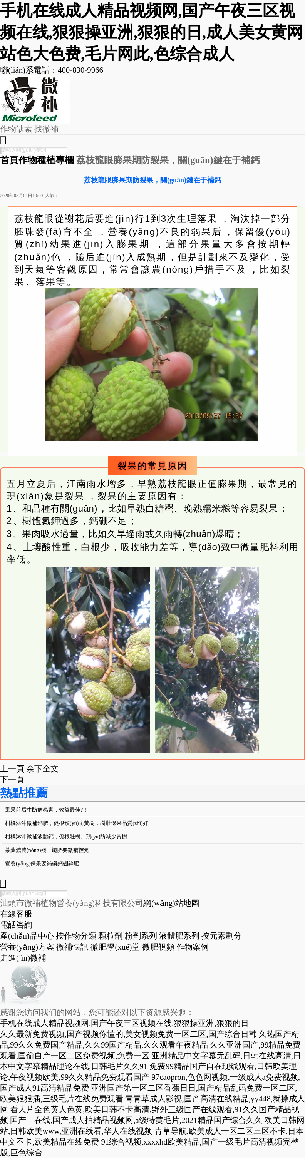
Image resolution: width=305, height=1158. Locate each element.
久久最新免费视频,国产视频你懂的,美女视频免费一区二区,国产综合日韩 (128, 1033)
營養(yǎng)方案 (27, 946)
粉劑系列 (141, 935)
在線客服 (16, 913)
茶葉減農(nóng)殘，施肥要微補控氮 (47, 850)
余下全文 (42, 768)
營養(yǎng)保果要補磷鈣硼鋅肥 (42, 864)
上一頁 (12, 768)
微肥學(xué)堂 (115, 946)
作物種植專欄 (47, 160)
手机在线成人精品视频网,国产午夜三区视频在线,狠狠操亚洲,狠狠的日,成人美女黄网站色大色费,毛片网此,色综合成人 (151, 32)
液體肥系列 (179, 935)
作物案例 (192, 946)
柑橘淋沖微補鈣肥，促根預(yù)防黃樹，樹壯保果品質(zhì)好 (76, 823)
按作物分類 (76, 935)
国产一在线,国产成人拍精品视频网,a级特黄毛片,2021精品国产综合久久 (136, 1120)
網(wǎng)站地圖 (171, 903)
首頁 (9, 160)
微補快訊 (72, 946)
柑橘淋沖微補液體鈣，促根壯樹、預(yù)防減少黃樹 (66, 837)
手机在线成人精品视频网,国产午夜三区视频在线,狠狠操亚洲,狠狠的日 (124, 1023)
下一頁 (12, 779)
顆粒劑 (110, 935)
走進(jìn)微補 (23, 957)
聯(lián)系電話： (51, 69)
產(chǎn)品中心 (27, 935)
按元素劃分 (221, 935)
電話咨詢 (16, 924)
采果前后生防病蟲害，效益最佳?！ (46, 810)
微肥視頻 (158, 946)
